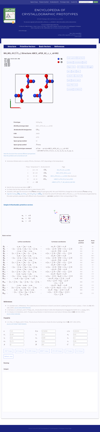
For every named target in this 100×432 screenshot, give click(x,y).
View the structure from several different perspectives (19, 154)
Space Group (34, 2)
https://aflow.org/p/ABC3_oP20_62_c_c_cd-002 (70, 35)
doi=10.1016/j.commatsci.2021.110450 (60, 28)
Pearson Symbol (43, 2)
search (96, 2)
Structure (12, 46)
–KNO (23, 194)
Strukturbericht (54, 2)
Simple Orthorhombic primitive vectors (18, 205)
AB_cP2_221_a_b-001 (63, 170)
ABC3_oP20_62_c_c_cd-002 (59, 176)
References (59, 46)
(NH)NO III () (36, 194)
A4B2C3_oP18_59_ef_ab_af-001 (63, 179)
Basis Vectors (45, 46)
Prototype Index (64, 2)
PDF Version (78, 36)
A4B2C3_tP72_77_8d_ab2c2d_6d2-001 (63, 182)
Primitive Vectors (27, 46)
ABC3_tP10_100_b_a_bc (63, 173)
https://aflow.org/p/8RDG (75, 33)
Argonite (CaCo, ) (14, 194)
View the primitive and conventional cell (15, 156)
